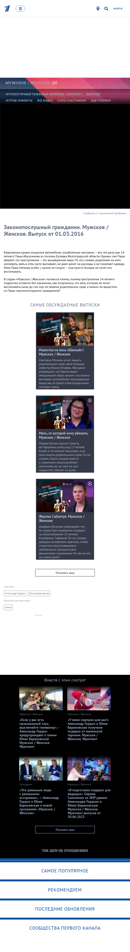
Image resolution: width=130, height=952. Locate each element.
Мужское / (28, 83)
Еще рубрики (101, 100)
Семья (8, 607)
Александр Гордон (15, 593)
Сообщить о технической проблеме (104, 213)
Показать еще (65, 573)
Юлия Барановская (39, 593)
